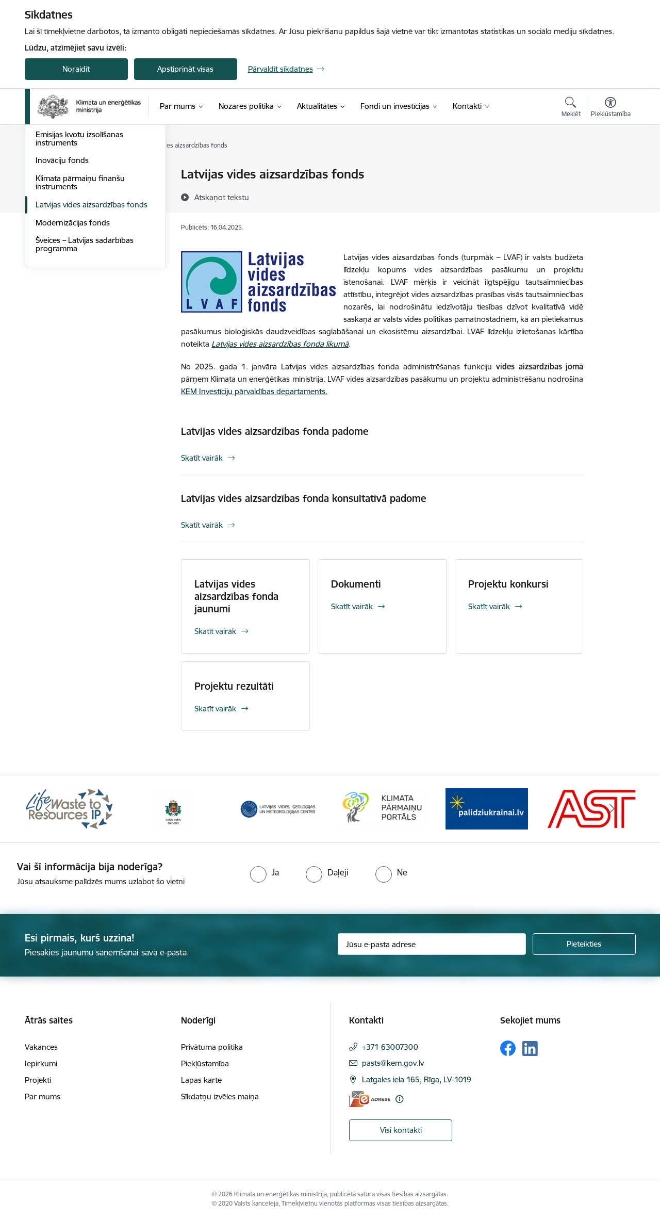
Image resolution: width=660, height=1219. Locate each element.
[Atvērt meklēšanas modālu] (571, 108)
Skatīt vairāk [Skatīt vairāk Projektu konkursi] (489, 606)
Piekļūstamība (205, 1063)
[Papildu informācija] (399, 1099)
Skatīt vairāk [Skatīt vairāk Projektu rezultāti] (215, 708)
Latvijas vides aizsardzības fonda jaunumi (236, 596)
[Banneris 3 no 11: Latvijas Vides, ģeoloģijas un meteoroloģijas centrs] (278, 808)
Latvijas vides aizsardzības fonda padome (275, 431)
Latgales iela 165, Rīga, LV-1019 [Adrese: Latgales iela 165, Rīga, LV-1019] (416, 1079)
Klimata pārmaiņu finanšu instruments (80, 293)
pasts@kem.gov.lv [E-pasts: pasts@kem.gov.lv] (393, 1063)
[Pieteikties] (584, 944)
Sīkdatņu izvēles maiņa (220, 1096)
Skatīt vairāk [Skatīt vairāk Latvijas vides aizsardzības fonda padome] (202, 458)
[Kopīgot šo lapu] (610, 195)
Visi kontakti (401, 1130)
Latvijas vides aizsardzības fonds (91, 315)
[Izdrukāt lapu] (610, 170)
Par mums (42, 1096)
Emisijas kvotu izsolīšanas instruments (79, 249)
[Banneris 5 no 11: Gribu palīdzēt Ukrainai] (487, 808)
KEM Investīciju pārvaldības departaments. (254, 391)
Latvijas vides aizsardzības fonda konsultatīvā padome (303, 498)
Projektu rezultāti (234, 686)
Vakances (41, 1047)
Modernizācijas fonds (73, 333)
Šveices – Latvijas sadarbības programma (85, 356)
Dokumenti (356, 584)
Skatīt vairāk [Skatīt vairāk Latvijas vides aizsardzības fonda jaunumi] (215, 631)
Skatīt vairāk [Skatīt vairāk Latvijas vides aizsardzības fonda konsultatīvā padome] (202, 525)
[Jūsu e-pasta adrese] (432, 944)
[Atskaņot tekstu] (221, 197)
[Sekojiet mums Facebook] (508, 1048)
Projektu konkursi (508, 584)
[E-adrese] (369, 1099)
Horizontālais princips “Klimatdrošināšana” (73, 197)
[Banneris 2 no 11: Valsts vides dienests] (173, 808)
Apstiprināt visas (185, 69)
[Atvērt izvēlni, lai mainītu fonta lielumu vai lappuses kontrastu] (611, 108)
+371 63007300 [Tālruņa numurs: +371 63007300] (390, 1047)
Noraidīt (76, 69)
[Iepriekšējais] (48, 809)
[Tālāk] (612, 809)
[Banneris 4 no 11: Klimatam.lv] (382, 808)
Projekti (38, 1080)
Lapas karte (201, 1080)
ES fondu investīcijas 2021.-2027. (93, 175)
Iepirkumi (41, 1063)
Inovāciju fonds (62, 272)
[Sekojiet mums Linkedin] (530, 1049)
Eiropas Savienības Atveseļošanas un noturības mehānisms (93, 223)
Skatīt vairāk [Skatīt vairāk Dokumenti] (352, 606)
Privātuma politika (212, 1047)
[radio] (264, 872)
